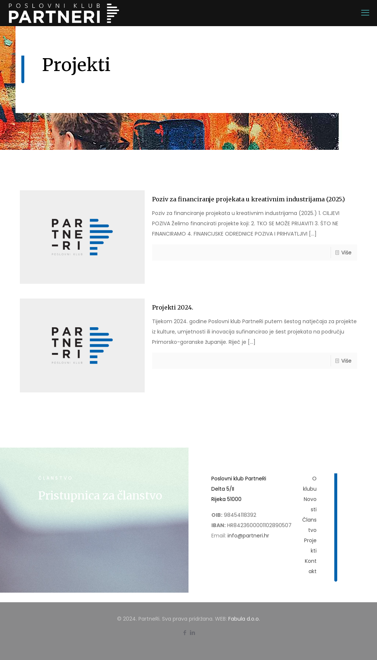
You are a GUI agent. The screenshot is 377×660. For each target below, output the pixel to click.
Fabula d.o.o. (244, 618)
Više (346, 252)
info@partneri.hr (248, 535)
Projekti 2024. (172, 307)
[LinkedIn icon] (192, 632)
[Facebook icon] (184, 632)
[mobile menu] (365, 13)
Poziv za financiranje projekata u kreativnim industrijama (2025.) (248, 199)
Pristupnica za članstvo (100, 495)
